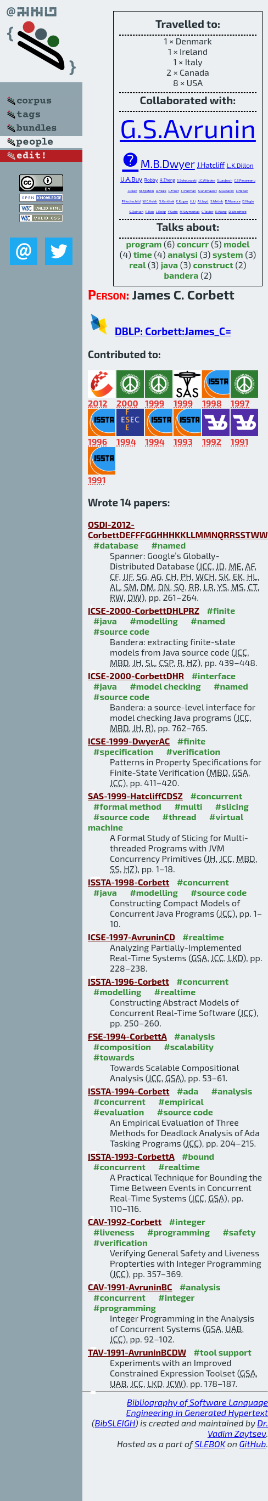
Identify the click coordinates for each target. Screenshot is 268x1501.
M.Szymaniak (189, 211)
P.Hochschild (130, 201)
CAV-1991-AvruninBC (130, 1287)
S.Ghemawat (207, 191)
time (142, 254)
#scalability (189, 1046)
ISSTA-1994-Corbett (129, 1091)
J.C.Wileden (206, 180)
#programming (178, 1232)
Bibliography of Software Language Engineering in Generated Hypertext (197, 1407)
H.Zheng (167, 180)
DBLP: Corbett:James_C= (173, 331)
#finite (220, 610)
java (169, 264)
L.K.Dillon (240, 165)
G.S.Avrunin (188, 128)
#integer (187, 1221)
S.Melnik (216, 201)
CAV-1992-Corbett (124, 1221)
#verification (193, 751)
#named (168, 545)
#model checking (165, 686)
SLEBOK (209, 1443)
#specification (123, 751)
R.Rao (150, 211)
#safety (238, 1232)
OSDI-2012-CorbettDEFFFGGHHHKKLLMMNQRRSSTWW (178, 529)
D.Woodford (237, 211)
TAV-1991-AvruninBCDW (137, 1352)
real (137, 264)
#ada (187, 1091)
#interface (214, 675)
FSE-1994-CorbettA (127, 1036)
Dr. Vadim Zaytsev (238, 1428)
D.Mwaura (233, 201)
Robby (151, 180)
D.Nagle (248, 201)
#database (115, 545)
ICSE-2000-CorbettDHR (136, 675)
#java (105, 621)
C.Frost (173, 191)
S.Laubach (224, 180)
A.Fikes (161, 191)
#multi (188, 806)
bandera (181, 275)
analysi (183, 254)
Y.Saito (172, 211)
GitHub (252, 1443)
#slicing (232, 806)
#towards (114, 1057)
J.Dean (132, 191)
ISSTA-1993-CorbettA (131, 1156)
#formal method (127, 806)
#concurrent (216, 796)
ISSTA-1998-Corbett (128, 882)
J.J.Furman (188, 191)
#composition (122, 1046)
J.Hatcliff (211, 165)
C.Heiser (242, 191)
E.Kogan (182, 201)
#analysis (194, 1036)
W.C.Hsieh (150, 201)
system (228, 254)
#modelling (153, 621)
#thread (180, 816)
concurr (193, 244)
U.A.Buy (131, 179)
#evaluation (118, 1112)
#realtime (203, 937)
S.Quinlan (136, 211)
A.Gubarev (226, 191)
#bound (198, 1156)
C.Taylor (207, 211)
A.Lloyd (203, 201)
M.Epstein (146, 191)
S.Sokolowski (187, 180)
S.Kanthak (166, 201)
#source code (121, 631)
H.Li (193, 201)
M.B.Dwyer (168, 163)
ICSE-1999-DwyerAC (129, 741)
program (143, 244)
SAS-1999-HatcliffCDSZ (135, 796)
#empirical (180, 1101)
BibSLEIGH (115, 1423)
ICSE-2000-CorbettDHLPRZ (143, 610)
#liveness (114, 1232)
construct (213, 264)
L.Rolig (161, 211)
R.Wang (221, 211)
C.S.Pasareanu (245, 180)
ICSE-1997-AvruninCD (131, 937)
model (236, 244)
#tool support (223, 1352)
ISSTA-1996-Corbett (128, 981)
